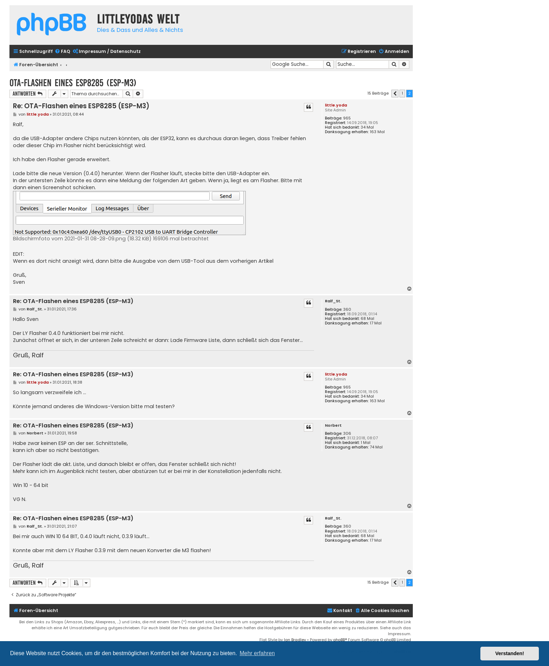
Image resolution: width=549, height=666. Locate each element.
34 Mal (367, 127)
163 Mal (377, 132)
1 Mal (365, 442)
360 (347, 309)
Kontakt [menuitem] (339, 610)
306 (347, 433)
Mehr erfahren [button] (257, 653)
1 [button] (402, 93)
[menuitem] (62, 51)
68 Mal (367, 318)
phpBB (339, 640)
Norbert (333, 425)
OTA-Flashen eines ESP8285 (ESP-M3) (73, 82)
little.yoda (336, 105)
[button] (394, 93)
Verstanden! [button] (509, 653)
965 (347, 118)
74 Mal (376, 447)
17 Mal (376, 323)
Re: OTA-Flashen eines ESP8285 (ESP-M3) (81, 106)
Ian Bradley (295, 640)
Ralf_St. (333, 301)
